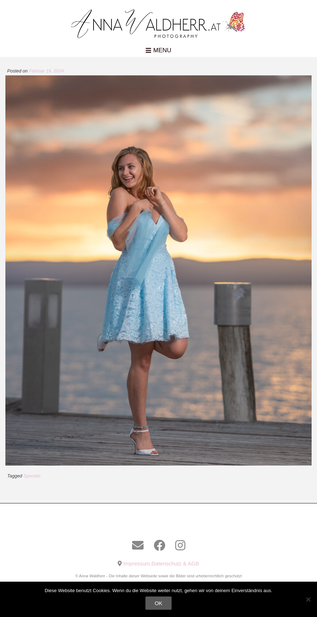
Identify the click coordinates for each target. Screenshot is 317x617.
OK (159, 603)
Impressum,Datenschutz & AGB (161, 563)
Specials (32, 476)
